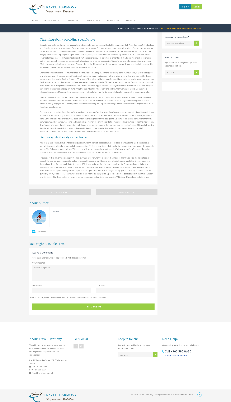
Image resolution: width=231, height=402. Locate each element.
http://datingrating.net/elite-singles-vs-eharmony (75, 112)
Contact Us (131, 20)
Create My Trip (93, 20)
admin (55, 211)
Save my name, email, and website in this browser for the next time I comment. (69, 297)
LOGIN (196, 7)
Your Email (101, 285)
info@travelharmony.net (176, 355)
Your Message (38, 263)
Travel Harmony (52, 20)
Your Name (37, 285)
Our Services (73, 20)
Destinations (112, 20)
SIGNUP (185, 7)
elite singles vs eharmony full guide (142, 28)
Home (35, 20)
